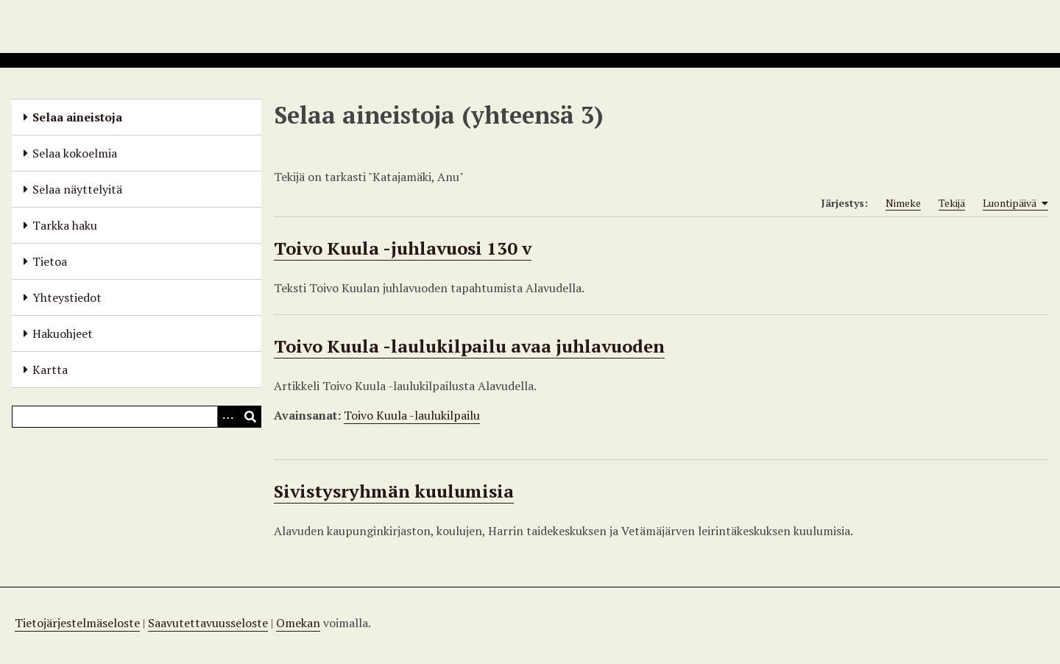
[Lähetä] (250, 417)
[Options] (228, 417)
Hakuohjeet (62, 333)
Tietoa (49, 261)
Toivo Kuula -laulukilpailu (412, 415)
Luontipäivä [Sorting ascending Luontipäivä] (1015, 203)
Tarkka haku (64, 225)
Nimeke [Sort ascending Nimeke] (903, 203)
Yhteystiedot (67, 297)
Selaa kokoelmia (74, 153)
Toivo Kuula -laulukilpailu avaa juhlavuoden (469, 346)
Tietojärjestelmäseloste (77, 623)
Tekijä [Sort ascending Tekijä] (952, 203)
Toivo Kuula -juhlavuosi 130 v (402, 248)
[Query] (136, 417)
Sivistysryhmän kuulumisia (394, 491)
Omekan (298, 623)
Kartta (50, 369)
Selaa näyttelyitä (77, 189)
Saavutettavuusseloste (208, 623)
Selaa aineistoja (77, 117)
